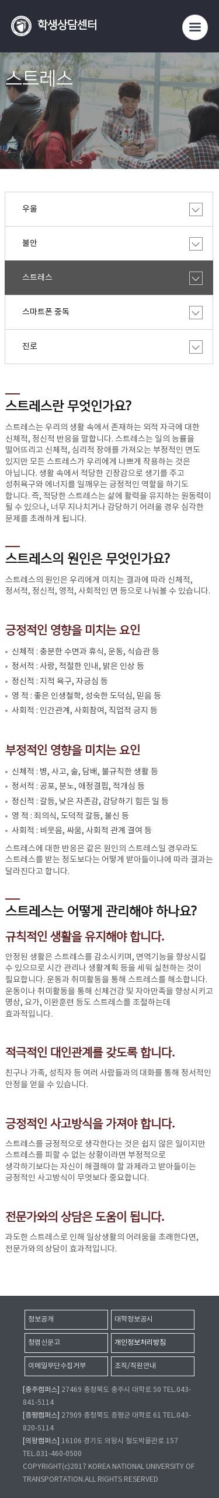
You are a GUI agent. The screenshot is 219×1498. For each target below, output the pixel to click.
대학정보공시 (133, 1319)
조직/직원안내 (135, 1366)
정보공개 (41, 1319)
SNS (206, 126)
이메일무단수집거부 (57, 1366)
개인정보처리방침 (140, 1343)
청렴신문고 (44, 1343)
